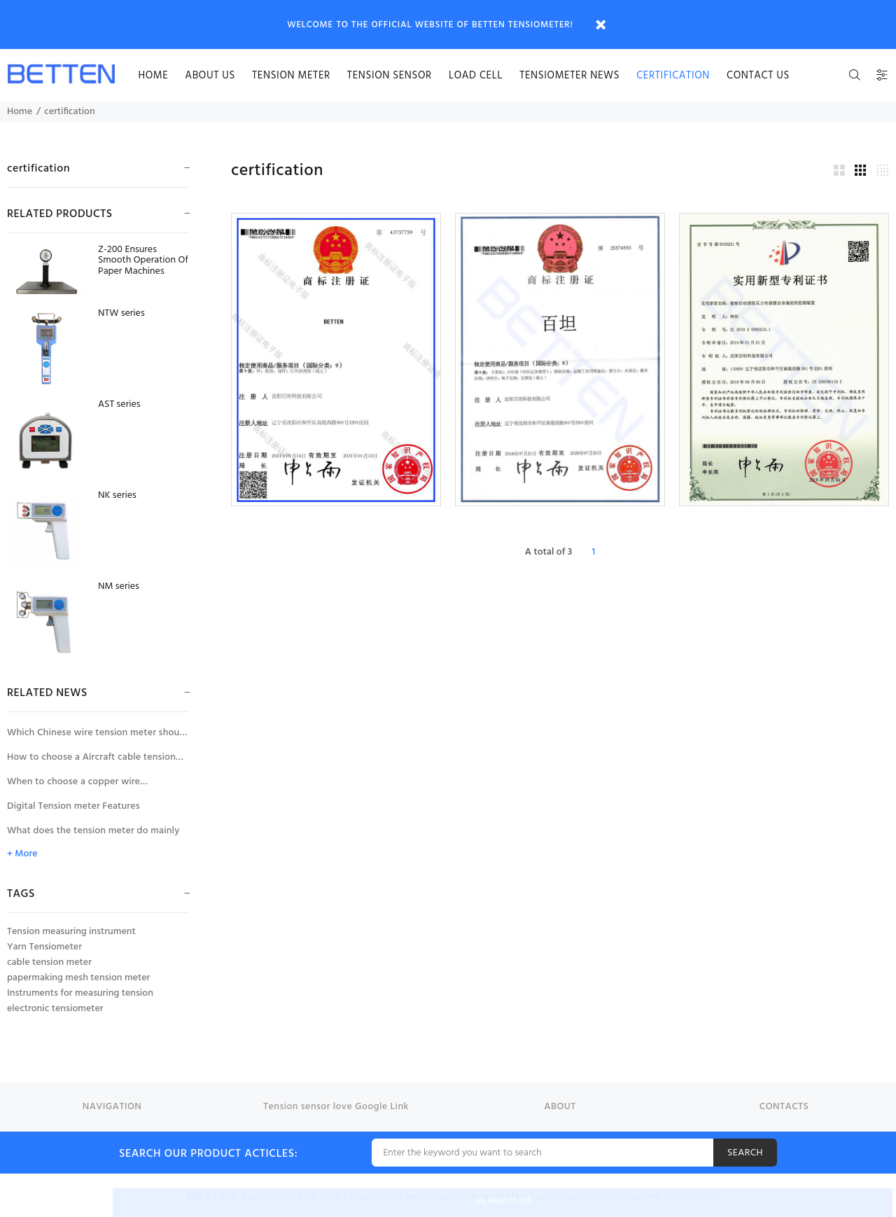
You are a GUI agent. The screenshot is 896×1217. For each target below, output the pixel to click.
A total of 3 (549, 552)
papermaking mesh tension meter (78, 978)
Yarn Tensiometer (44, 947)
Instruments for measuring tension (80, 993)
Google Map (689, 1197)
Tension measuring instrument (71, 932)
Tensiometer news (569, 75)
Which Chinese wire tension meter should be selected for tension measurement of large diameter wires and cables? (97, 735)
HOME (153, 75)
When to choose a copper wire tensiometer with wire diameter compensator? (76, 784)
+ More (22, 854)
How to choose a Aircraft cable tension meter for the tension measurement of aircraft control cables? (91, 759)
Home (19, 112)
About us (210, 75)
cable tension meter (49, 963)
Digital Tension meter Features (73, 806)
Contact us (758, 75)
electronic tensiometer (55, 1009)
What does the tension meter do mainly (93, 831)
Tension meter (291, 75)
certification (673, 75)
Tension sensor (389, 75)
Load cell (476, 75)
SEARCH (745, 1153)
